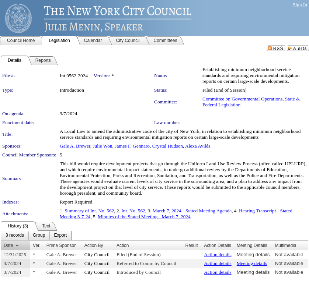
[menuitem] (14, 235)
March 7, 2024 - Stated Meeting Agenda (192, 210)
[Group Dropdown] (38, 235)
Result (191, 245)
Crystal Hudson (167, 146)
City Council (97, 254)
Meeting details (253, 254)
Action (123, 245)
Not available (289, 254)
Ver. (37, 245)
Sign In (300, 4)
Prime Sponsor (61, 245)
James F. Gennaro (132, 146)
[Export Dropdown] (60, 235)
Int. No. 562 (133, 210)
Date (8, 245)
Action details (217, 254)
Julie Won (102, 146)
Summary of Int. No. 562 (89, 210)
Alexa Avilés (197, 146)
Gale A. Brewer (75, 146)
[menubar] (36, 235)
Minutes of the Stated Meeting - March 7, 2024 (144, 216)
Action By (93, 245)
